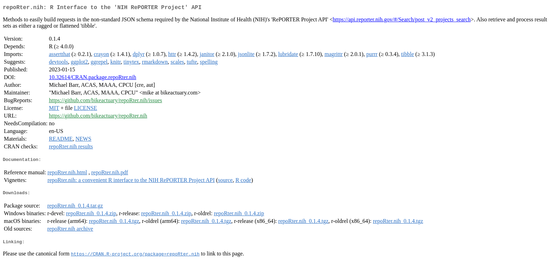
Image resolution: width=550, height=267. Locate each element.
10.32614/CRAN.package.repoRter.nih (92, 79)
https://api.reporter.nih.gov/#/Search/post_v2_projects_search (402, 21)
